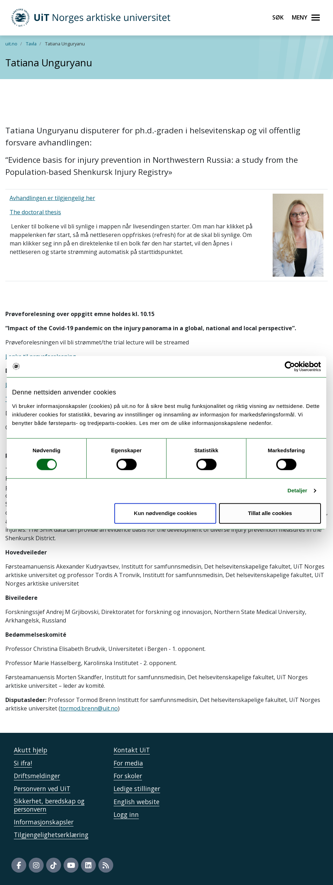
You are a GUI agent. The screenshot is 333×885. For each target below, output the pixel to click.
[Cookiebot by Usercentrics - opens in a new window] (290, 366)
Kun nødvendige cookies (165, 513)
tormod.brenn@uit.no (89, 708)
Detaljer (297, 491)
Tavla (31, 43)
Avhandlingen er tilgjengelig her (52, 198)
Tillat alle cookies (270, 513)
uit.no (11, 43)
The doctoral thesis (35, 212)
